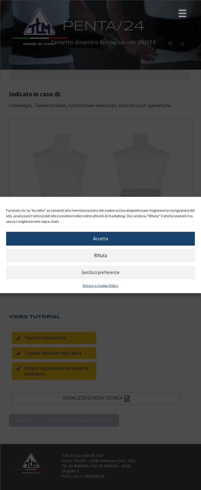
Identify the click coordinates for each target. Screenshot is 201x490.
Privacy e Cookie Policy (100, 285)
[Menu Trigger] (182, 13)
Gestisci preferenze (100, 272)
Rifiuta (100, 255)
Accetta (100, 238)
